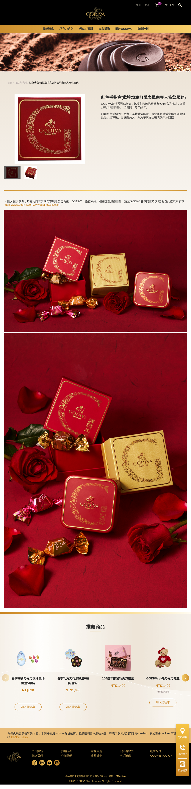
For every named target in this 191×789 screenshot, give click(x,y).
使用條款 (126, 760)
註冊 (138, 5)
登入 (147, 5)
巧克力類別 (86, 33)
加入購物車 (28, 711)
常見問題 (96, 755)
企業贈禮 (67, 760)
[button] (185, 682)
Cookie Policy (19, 741)
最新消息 (48, 33)
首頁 (9, 87)
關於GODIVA (123, 33)
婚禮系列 (67, 755)
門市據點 (37, 755)
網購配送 (155, 755)
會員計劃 (142, 33)
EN (172, 5)
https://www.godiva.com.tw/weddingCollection (32, 209)
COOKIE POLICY (161, 760)
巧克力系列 (66, 33)
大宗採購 (104, 33)
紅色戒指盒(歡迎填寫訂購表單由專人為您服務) (54, 87)
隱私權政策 (127, 755)
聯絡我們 (37, 760)
